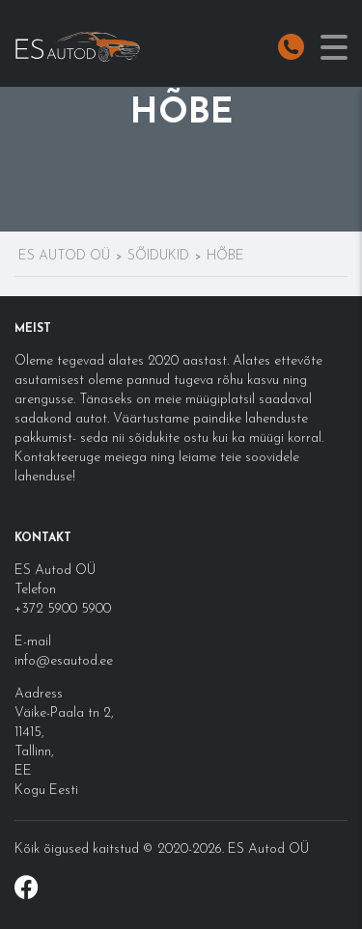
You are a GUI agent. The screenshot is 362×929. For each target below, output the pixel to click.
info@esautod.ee (63, 661)
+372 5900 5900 (62, 609)
